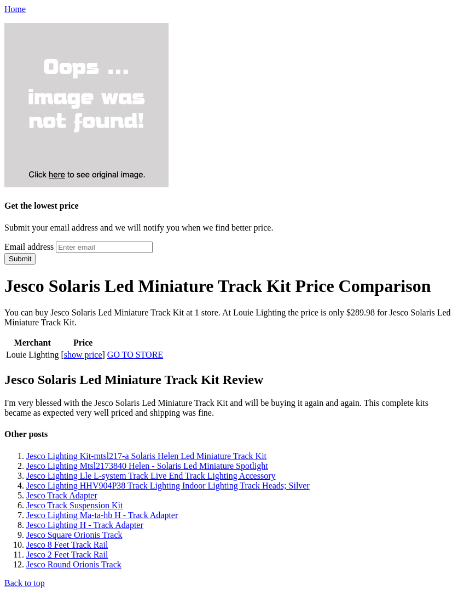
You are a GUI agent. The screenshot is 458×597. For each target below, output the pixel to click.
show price (83, 354)
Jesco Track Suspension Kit (74, 505)
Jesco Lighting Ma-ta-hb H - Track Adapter (102, 515)
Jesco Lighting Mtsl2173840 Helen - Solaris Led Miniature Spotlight (147, 465)
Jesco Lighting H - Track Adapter (84, 525)
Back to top (24, 583)
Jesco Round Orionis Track (73, 564)
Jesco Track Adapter (61, 495)
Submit (20, 259)
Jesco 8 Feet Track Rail (67, 544)
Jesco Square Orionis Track (74, 534)
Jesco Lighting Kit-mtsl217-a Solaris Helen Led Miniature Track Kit (146, 456)
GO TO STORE (135, 354)
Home (15, 9)
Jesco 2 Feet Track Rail (67, 554)
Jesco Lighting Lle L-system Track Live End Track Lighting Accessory (151, 475)
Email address (29, 246)
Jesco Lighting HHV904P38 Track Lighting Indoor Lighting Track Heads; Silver (168, 485)
